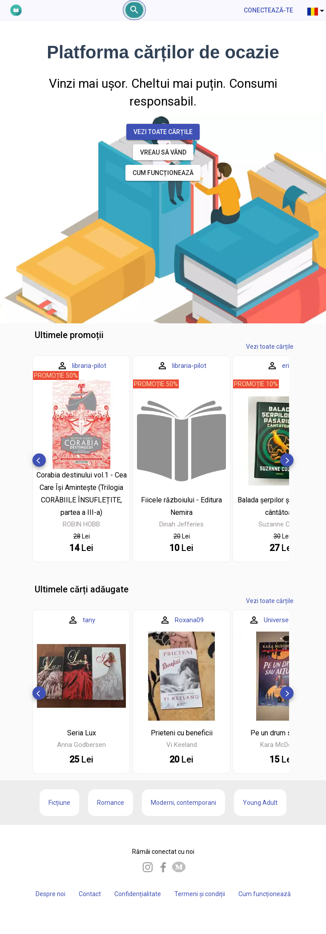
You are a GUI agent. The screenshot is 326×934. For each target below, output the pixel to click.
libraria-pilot (89, 366)
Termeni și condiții (199, 893)
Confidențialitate (137, 893)
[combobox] (316, 10)
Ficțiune (59, 802)
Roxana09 (189, 620)
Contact (90, 893)
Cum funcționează (264, 893)
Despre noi (50, 893)
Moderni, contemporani (183, 802)
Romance (110, 802)
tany (89, 620)
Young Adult (260, 802)
